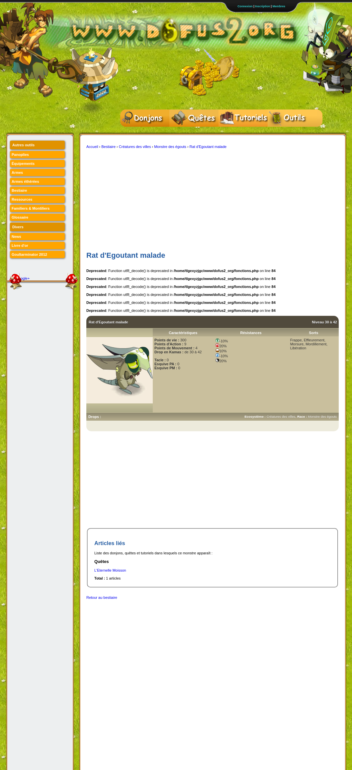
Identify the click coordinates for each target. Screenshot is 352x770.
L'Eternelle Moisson (110, 570)
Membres (278, 6)
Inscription (262, 6)
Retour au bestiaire (101, 597)
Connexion (244, 6)
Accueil (92, 147)
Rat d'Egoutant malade (208, 147)
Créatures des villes (135, 147)
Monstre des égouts (170, 147)
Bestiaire (108, 147)
